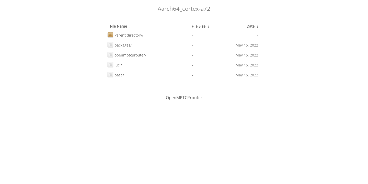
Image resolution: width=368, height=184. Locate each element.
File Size (198, 26)
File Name (118, 26)
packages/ (119, 45)
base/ (115, 74)
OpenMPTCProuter (184, 97)
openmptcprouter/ (126, 54)
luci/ (114, 64)
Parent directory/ (125, 35)
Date (251, 26)
